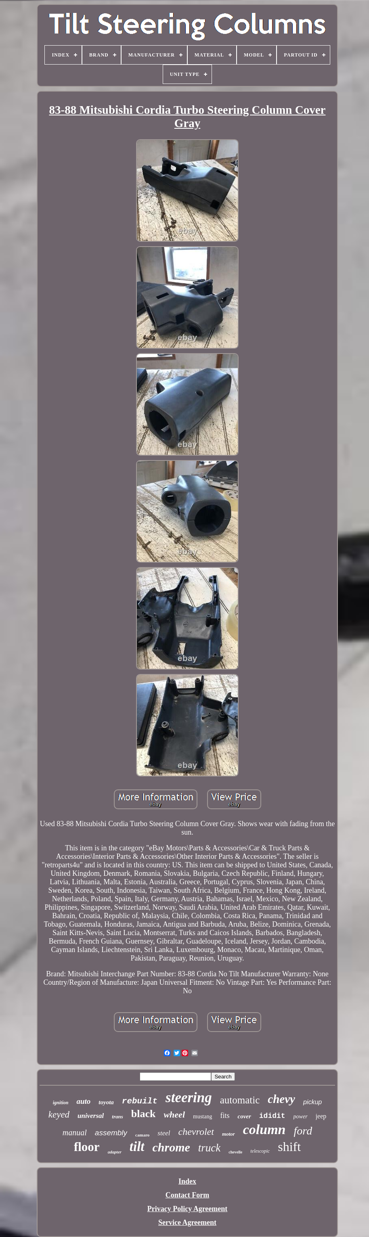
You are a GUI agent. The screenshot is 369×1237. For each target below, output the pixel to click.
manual (75, 1132)
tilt (137, 1146)
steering (189, 1097)
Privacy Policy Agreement (187, 1209)
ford (303, 1130)
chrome (171, 1147)
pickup (312, 1102)
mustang (202, 1117)
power (301, 1117)
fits (224, 1115)
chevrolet (196, 1131)
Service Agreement (187, 1222)
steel (163, 1133)
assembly (111, 1132)
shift (289, 1146)
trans (117, 1117)
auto (83, 1101)
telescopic (260, 1151)
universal (91, 1116)
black (143, 1114)
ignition (61, 1102)
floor (87, 1147)
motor (228, 1134)
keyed (58, 1114)
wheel (174, 1114)
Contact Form (187, 1195)
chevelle (235, 1152)
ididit (272, 1116)
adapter (115, 1151)
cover (244, 1116)
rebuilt (139, 1101)
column (264, 1129)
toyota (106, 1102)
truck (209, 1148)
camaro (142, 1134)
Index (187, 1181)
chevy (281, 1099)
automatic (240, 1100)
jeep (321, 1116)
